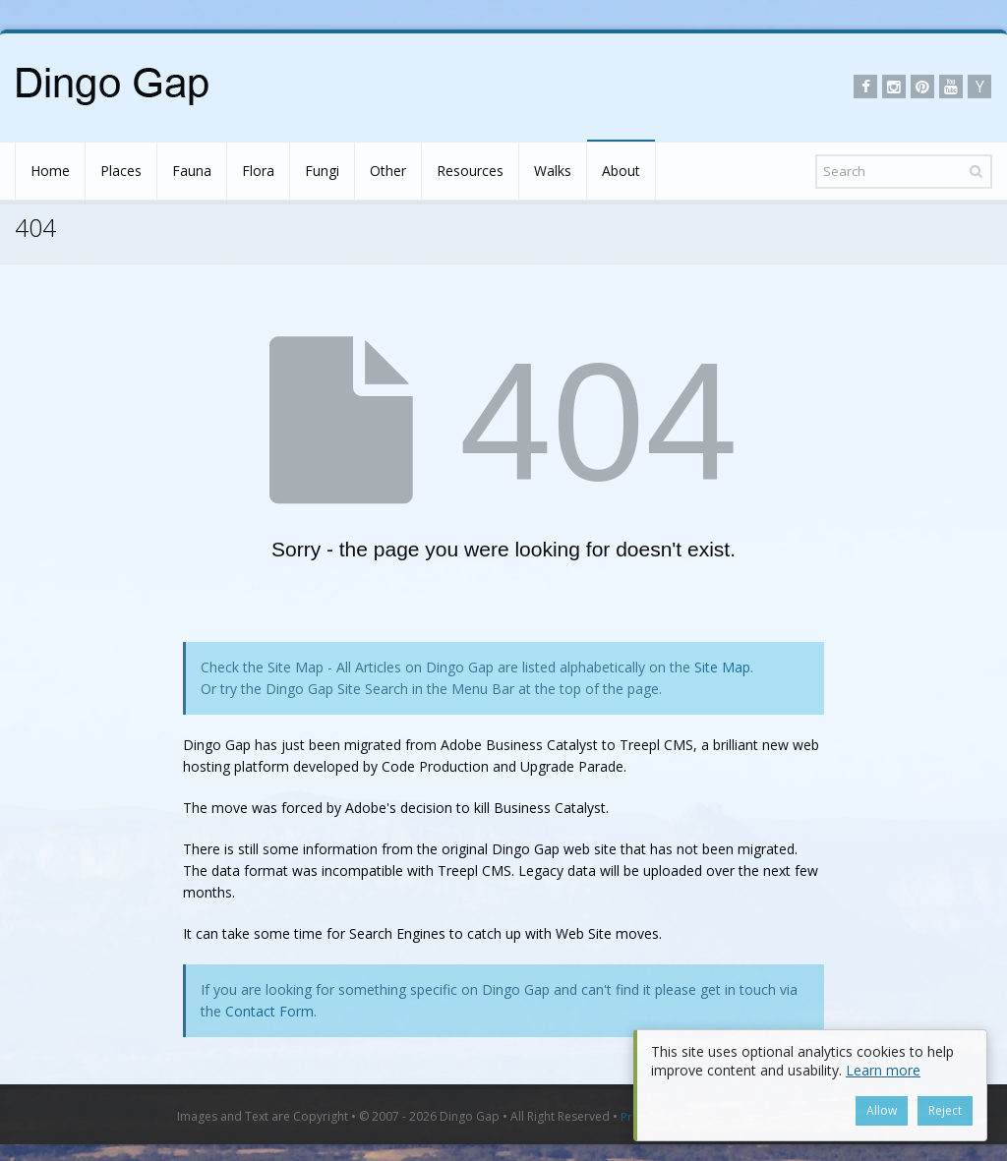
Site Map (722, 667)
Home (50, 170)
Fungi (322, 170)
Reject (945, 1110)
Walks (552, 170)
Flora (258, 170)
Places (121, 170)
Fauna (191, 170)
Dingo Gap (470, 1116)
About (621, 170)
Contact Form (269, 1011)
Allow (881, 1110)
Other (388, 170)
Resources (470, 170)
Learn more (883, 1070)
